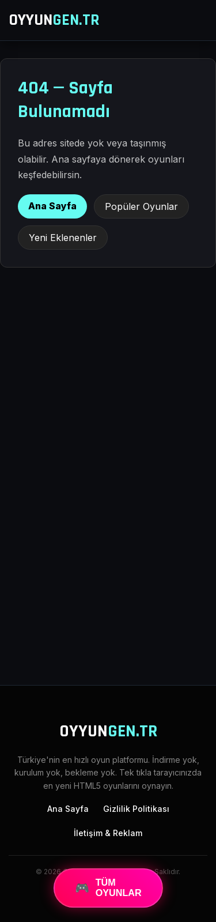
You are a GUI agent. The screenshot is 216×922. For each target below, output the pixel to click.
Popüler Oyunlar (141, 206)
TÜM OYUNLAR (108, 888)
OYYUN (54, 20)
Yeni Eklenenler (63, 237)
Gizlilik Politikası (136, 809)
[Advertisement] (108, 554)
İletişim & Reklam (108, 833)
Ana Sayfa (52, 206)
